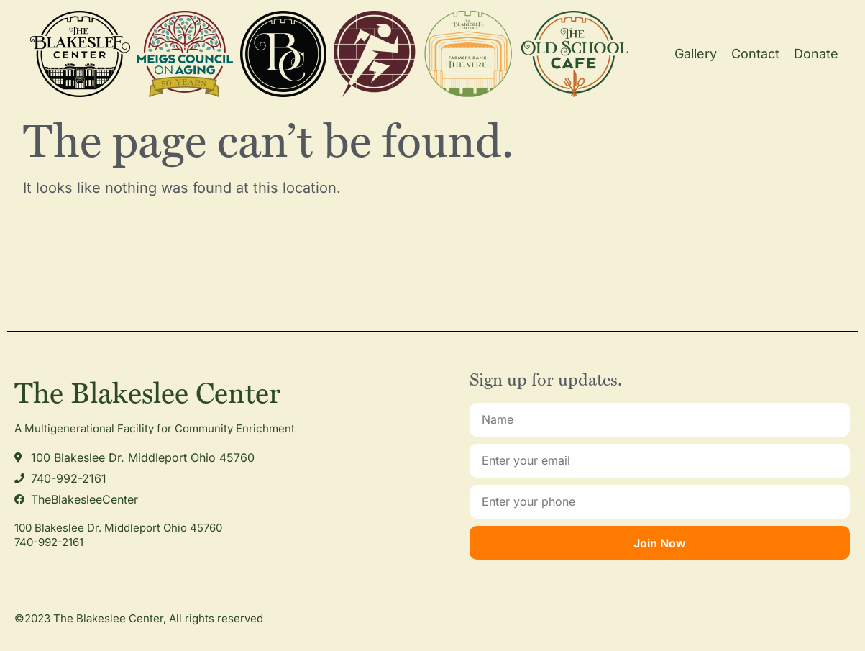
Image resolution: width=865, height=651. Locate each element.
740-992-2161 (48, 542)
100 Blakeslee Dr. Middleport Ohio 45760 (118, 527)
